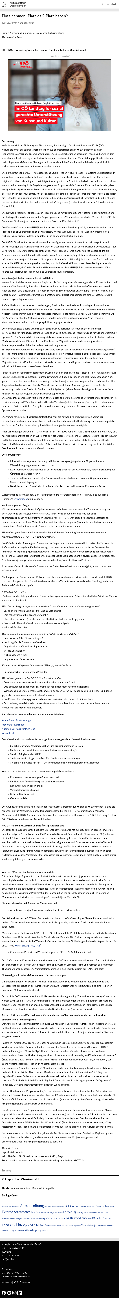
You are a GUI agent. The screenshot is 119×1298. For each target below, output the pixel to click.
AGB (15, 1282)
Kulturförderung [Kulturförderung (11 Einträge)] (38, 1219)
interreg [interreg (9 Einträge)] (80, 1212)
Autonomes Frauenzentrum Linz (18, 729)
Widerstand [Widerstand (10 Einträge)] (19, 1231)
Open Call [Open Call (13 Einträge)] (28, 1225)
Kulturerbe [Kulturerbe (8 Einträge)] (27, 1219)
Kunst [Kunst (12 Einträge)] (89, 1219)
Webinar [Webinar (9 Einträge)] (110, 1226)
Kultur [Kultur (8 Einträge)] (106, 1212)
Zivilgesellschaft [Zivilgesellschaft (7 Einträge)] (42, 1231)
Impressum (7, 1282)
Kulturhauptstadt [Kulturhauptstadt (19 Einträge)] (55, 1218)
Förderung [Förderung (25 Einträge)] (69, 1212)
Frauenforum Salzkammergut (17, 720)
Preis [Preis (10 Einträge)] (42, 1225)
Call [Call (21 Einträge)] (67, 1206)
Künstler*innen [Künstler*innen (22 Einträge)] (101, 1218)
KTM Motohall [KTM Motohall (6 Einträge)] (98, 1212)
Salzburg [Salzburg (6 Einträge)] (53, 1226)
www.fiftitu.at (21, 499)
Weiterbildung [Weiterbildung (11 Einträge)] (8, 1230)
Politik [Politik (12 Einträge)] (37, 1225)
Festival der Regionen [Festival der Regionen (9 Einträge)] (48, 1212)
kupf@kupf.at (8, 1259)
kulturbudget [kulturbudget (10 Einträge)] (16, 1219)
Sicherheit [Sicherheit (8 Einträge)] (61, 1226)
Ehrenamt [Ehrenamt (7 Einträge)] (110, 1206)
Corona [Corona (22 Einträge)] (74, 1206)
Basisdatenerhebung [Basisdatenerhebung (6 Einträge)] (58, 1206)
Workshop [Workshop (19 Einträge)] (31, 1230)
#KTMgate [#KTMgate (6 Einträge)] (5, 1206)
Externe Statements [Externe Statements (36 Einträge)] (16, 1212)
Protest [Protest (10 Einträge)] (48, 1225)
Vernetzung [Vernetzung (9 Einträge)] (102, 1226)
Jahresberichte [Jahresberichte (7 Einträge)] (89, 1212)
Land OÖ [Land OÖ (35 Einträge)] (8, 1225)
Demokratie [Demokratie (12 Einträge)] (101, 1206)
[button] (102, 4)
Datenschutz (25, 1282)
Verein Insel (8, 733)
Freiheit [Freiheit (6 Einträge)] (60, 1212)
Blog (8, 1170)
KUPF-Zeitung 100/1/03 (27, 945)
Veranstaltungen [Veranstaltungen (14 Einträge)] (89, 1225)
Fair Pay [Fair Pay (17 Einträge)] (35, 1212)
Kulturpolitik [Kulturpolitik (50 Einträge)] (76, 1218)
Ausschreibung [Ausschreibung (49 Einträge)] (32, 1206)
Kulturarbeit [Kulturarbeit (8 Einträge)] (6, 1219)
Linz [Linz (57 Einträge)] (19, 1225)
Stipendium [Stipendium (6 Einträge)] (77, 1226)
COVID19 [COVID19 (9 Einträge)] (84, 1206)
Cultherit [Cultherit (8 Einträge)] (91, 1206)
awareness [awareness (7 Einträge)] (47, 1206)
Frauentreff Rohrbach (13, 724)
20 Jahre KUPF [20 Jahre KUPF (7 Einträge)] (14, 1206)
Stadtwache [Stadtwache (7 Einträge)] (69, 1226)
